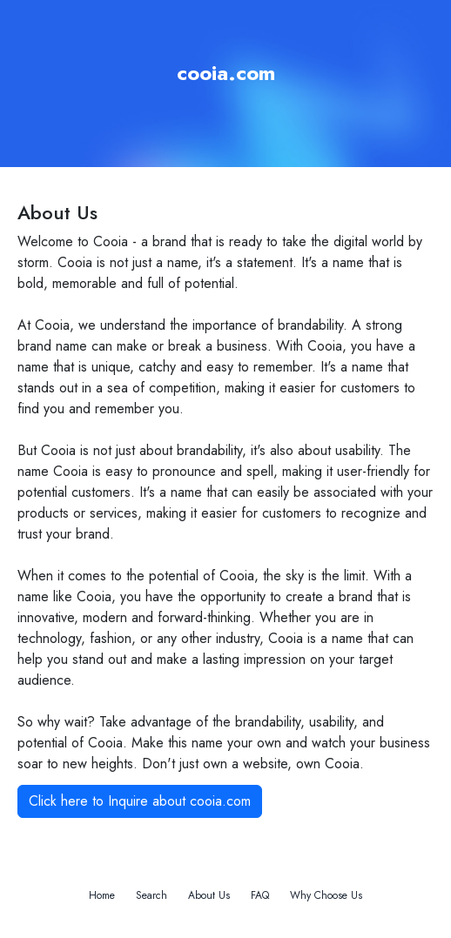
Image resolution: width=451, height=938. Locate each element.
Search (151, 895)
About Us (209, 895)
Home (102, 895)
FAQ (260, 895)
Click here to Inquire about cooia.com (140, 801)
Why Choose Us (326, 895)
